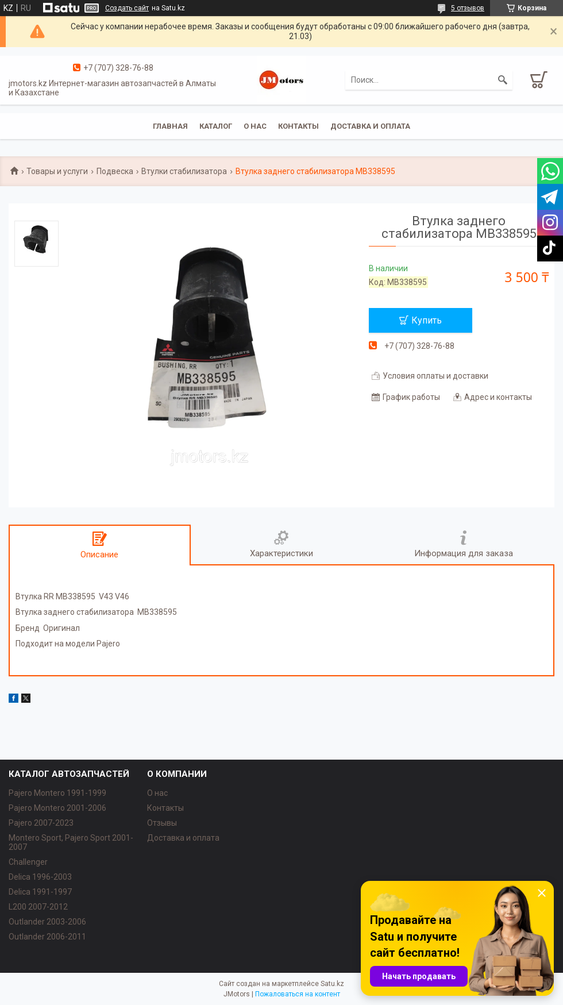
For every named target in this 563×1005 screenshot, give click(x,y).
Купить (426, 320)
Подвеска (115, 171)
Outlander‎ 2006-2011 (47, 936)
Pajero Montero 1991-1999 (57, 793)
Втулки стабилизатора (184, 171)
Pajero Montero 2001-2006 (57, 808)
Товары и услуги (57, 171)
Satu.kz (332, 984)
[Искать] (502, 80)
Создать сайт (127, 8)
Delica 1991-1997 (40, 891)
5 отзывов (467, 8)
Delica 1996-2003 (40, 876)
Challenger (28, 862)
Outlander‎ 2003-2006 (47, 921)
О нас (255, 126)
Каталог (215, 126)
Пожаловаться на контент (297, 994)
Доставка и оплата (370, 126)
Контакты (298, 126)
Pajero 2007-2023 (41, 822)
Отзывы (162, 822)
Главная (170, 126)
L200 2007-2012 (38, 906)
